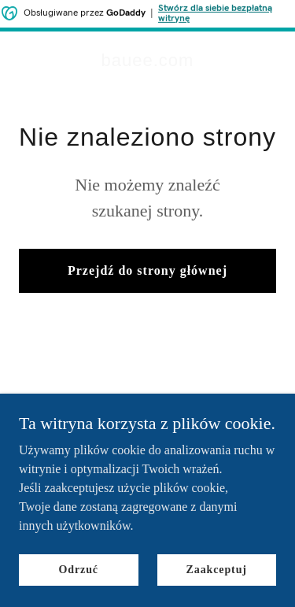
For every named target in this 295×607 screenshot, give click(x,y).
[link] (147, 61)
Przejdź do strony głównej (147, 270)
